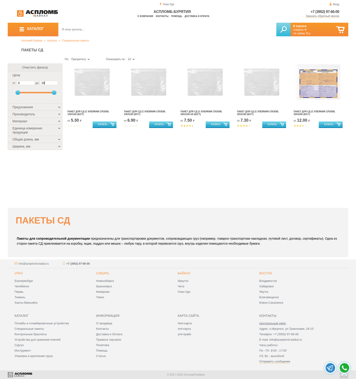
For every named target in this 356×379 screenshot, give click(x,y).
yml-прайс (184, 334)
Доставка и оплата (197, 16)
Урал (19, 273)
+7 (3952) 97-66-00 (325, 12)
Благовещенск (269, 297)
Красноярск (104, 286)
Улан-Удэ (184, 291)
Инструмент (23, 350)
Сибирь (102, 273)
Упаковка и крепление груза (34, 356)
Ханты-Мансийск (26, 302)
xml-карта (184, 328)
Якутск (263, 291)
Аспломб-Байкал (32, 40)
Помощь (176, 16)
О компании (145, 16)
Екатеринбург (24, 281)
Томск (100, 297)
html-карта (185, 323)
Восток (265, 273)
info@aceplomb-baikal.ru (34, 263)
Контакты (162, 16)
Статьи (101, 356)
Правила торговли (108, 339)
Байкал (184, 273)
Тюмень (20, 297)
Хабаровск (266, 286)
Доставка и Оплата (109, 334)
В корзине (300, 26)
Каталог (52, 40)
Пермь (19, 291)
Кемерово (102, 291)
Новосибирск (105, 281)
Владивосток (268, 281)
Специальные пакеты (75, 40)
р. (308, 33)
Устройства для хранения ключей (37, 339)
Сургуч (19, 345)
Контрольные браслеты (31, 334)
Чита (181, 286)
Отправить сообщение (274, 361)
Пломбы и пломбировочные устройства (42, 323)
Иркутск (183, 281)
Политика (102, 345)
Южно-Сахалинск (271, 302)
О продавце (104, 323)
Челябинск (22, 286)
